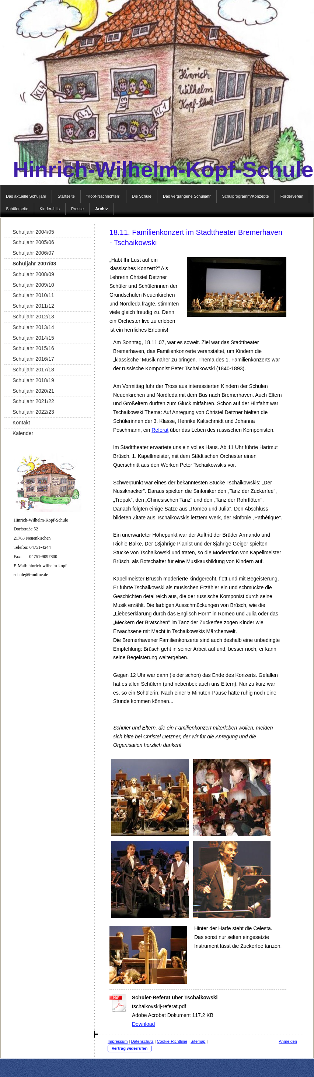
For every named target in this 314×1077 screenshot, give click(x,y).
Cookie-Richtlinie (172, 1041)
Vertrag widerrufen (129, 1048)
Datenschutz (142, 1041)
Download (143, 1024)
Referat (159, 430)
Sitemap (198, 1041)
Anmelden (288, 1041)
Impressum (118, 1041)
